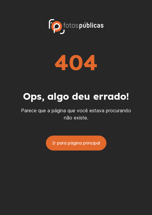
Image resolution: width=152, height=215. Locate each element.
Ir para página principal (76, 143)
